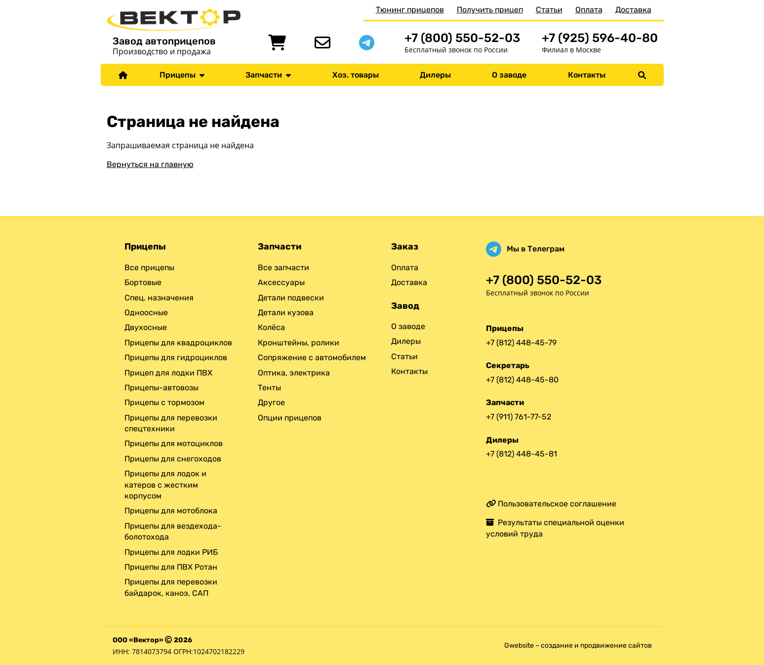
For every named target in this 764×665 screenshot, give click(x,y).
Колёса (271, 327)
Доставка (633, 9)
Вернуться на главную (150, 164)
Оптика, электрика (294, 372)
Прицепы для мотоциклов (173, 443)
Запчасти (268, 75)
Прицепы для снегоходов (172, 458)
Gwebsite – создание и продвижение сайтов (578, 645)
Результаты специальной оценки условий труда (555, 528)
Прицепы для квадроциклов (178, 342)
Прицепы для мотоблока (170, 510)
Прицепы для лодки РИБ (171, 552)
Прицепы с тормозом (164, 402)
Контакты (586, 75)
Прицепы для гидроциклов (175, 357)
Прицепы (182, 75)
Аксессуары (281, 282)
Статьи (549, 9)
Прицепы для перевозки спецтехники (170, 423)
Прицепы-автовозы (161, 387)
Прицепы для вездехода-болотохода (172, 531)
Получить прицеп (490, 9)
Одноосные (146, 312)
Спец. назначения (159, 297)
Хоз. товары (355, 75)
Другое (271, 402)
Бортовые (142, 282)
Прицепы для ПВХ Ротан (170, 567)
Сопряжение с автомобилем (312, 357)
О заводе (509, 75)
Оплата (589, 9)
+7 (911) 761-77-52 (518, 416)
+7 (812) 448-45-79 (521, 342)
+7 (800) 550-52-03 (462, 38)
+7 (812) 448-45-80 (522, 379)
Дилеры (435, 75)
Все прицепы (149, 267)
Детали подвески (291, 297)
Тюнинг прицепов (410, 9)
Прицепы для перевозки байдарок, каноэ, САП (170, 587)
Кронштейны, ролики (298, 342)
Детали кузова (286, 312)
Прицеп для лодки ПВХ (168, 372)
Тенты (269, 387)
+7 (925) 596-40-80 (600, 38)
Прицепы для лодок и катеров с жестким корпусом (165, 484)
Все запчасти (283, 267)
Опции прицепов (290, 417)
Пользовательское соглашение (551, 503)
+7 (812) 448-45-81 (521, 453)
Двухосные (145, 327)
